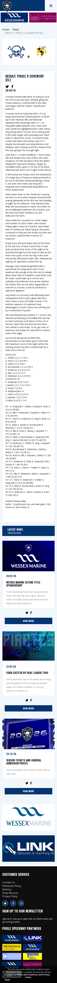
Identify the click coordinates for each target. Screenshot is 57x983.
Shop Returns (10, 893)
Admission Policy (11, 886)
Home (5, 29)
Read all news (14, 532)
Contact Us (8, 882)
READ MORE (28, 620)
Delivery (7, 889)
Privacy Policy (9, 896)
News (16, 29)
